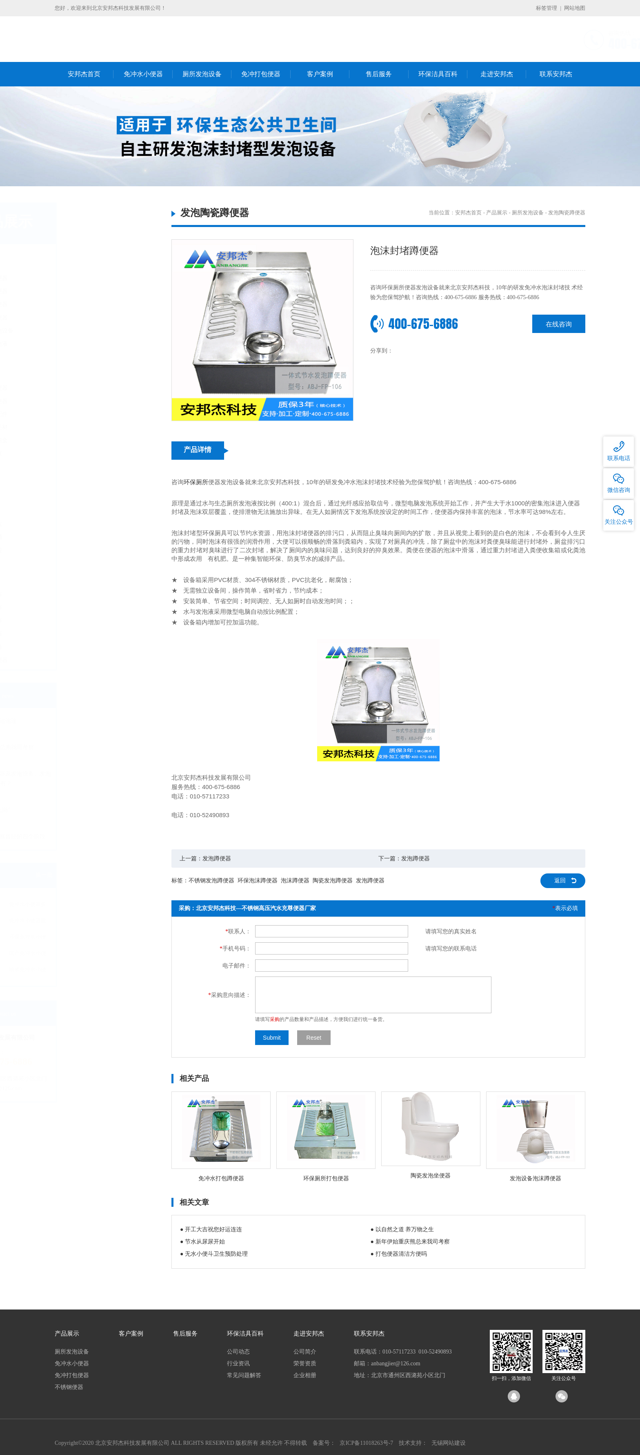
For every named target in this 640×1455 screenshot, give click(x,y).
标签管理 (546, 8)
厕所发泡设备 (202, 74)
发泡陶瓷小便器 (88, 318)
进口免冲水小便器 (77, 971)
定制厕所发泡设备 (91, 331)
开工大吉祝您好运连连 (86, 721)
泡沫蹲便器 (295, 880)
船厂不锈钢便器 (88, 660)
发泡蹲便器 (216, 858)
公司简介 (304, 1352)
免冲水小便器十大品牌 (77, 954)
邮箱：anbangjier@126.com (387, 1363)
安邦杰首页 (84, 74)
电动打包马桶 (85, 537)
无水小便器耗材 (88, 427)
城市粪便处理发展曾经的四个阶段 (100, 836)
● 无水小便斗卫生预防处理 (214, 1254)
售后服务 (379, 74)
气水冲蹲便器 (85, 594)
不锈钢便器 (78, 573)
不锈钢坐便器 (85, 633)
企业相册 (304, 1375)
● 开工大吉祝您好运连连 (211, 1229)
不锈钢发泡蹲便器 (211, 880)
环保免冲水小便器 (128, 938)
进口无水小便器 (88, 401)
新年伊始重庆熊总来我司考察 (94, 747)
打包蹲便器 (82, 498)
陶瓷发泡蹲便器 (333, 880)
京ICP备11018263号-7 (366, 1443)
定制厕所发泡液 (88, 344)
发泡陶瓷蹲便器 (88, 278)
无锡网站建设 (448, 1443)
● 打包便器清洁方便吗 (399, 1254)
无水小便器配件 (88, 414)
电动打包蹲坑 (85, 524)
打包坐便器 (82, 511)
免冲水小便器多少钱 (128, 905)
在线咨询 (559, 323)
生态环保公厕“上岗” (83, 810)
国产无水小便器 (88, 388)
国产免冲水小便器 (128, 954)
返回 (560, 880)
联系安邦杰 (556, 74)
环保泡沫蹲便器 (258, 880)
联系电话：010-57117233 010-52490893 (403, 1352)
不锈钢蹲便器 (85, 620)
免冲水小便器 (143, 74)
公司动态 (238, 1352)
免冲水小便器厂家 (77, 938)
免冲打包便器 (260, 74)
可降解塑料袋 (85, 550)
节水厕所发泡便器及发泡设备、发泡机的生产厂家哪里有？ (103, 779)
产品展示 (496, 212)
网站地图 (574, 8)
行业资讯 (238, 1363)
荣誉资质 (304, 1363)
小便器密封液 (85, 453)
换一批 (144, 875)
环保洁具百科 (438, 74)
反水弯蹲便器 (85, 647)
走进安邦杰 (496, 74)
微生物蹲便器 (85, 607)
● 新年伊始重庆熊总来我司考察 (410, 1242)
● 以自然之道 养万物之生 (402, 1229)
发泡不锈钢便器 (88, 291)
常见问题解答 (244, 1375)
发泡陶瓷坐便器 (88, 304)
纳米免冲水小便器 (128, 971)
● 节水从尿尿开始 (202, 1242)
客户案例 (320, 74)
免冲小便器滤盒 (88, 440)
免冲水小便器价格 (77, 922)
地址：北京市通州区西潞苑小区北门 (399, 1375)
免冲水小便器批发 (128, 922)
